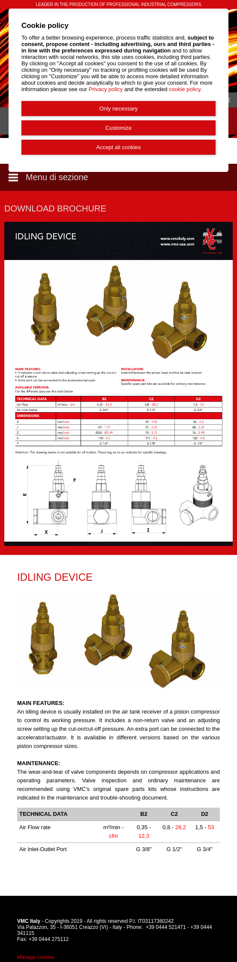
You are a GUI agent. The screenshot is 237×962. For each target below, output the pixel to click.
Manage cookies (35, 957)
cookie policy (184, 89)
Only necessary (118, 108)
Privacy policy (106, 89)
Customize (118, 128)
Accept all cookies (118, 147)
